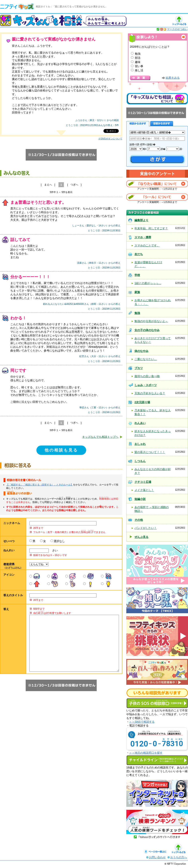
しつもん (140, 461)
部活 (137, 57)
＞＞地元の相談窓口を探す (146, 752)
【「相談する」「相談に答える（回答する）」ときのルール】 (39, 484)
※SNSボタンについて (110, 138)
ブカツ (138, 368)
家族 (137, 292)
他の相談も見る (61, 450)
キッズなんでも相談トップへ (100, 436)
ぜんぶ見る (141, 537)
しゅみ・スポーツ (145, 385)
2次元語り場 (142, 402)
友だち (138, 254)
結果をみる (173, 77)
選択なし (59, 541)
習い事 (139, 66)
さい (53, 550)
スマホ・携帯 (142, 237)
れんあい (140, 423)
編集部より (141, 220)
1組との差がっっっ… (147, 283)
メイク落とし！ (144, 490)
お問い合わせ (157, 857)
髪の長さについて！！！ (149, 452)
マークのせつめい (177, 29)
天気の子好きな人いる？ (149, 393)
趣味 (137, 62)
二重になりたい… (145, 359)
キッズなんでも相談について (157, 99)
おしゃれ (140, 444)
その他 (138, 519)
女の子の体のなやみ (147, 330)
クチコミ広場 (142, 481)
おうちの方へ (178, 857)
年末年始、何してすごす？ (151, 228)
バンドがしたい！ (145, 528)
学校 (137, 275)
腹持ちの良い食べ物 (147, 376)
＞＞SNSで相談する (142, 721)
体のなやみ (141, 351)
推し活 (139, 70)
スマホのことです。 (147, 245)
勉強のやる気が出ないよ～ (151, 321)
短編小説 (140, 499)
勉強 (137, 53)
